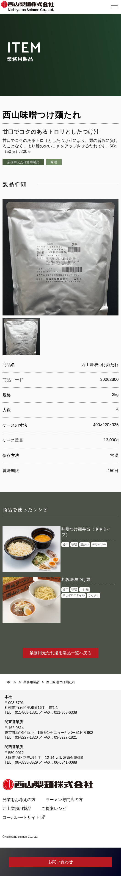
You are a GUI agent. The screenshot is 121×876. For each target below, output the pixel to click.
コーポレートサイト (21, 817)
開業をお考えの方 (19, 799)
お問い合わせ (60, 861)
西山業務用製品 (17, 808)
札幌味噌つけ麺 (75, 579)
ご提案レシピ (53, 808)
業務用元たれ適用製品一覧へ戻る (60, 653)
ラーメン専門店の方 (66, 799)
